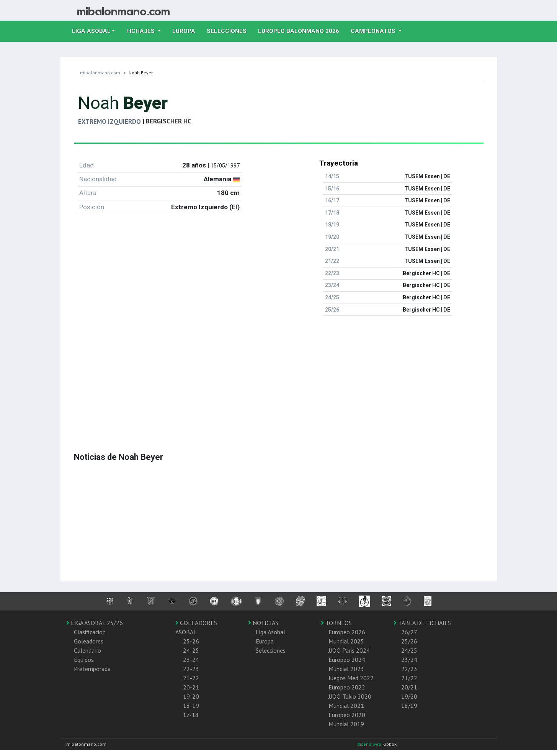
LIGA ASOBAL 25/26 (94, 623)
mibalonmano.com (100, 72)
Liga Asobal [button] (91, 31)
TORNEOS (336, 623)
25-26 (191, 641)
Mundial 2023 (346, 669)
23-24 (191, 659)
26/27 (409, 632)
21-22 (191, 678)
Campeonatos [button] (374, 31)
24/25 (409, 650)
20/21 (409, 687)
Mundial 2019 (346, 724)
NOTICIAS (263, 623)
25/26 (409, 641)
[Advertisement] (278, 375)
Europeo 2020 (346, 715)
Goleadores (88, 641)
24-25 (191, 650)
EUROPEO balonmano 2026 (301, 30)
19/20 (409, 696)
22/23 (409, 669)
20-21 (191, 687)
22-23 (191, 669)
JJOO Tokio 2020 (349, 696)
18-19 (191, 705)
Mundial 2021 (346, 705)
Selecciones (229, 30)
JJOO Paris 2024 (349, 650)
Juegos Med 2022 (351, 678)
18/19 (409, 705)
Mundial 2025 (346, 641)
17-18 (191, 715)
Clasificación (90, 632)
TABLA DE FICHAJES (422, 623)
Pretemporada (92, 669)
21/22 (409, 678)
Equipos (84, 659)
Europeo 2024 (346, 659)
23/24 (409, 659)
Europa (186, 30)
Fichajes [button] (141, 31)
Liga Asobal (270, 632)
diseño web (369, 744)
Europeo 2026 (346, 632)
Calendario (87, 650)
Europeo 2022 (346, 687)
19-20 (191, 696)
